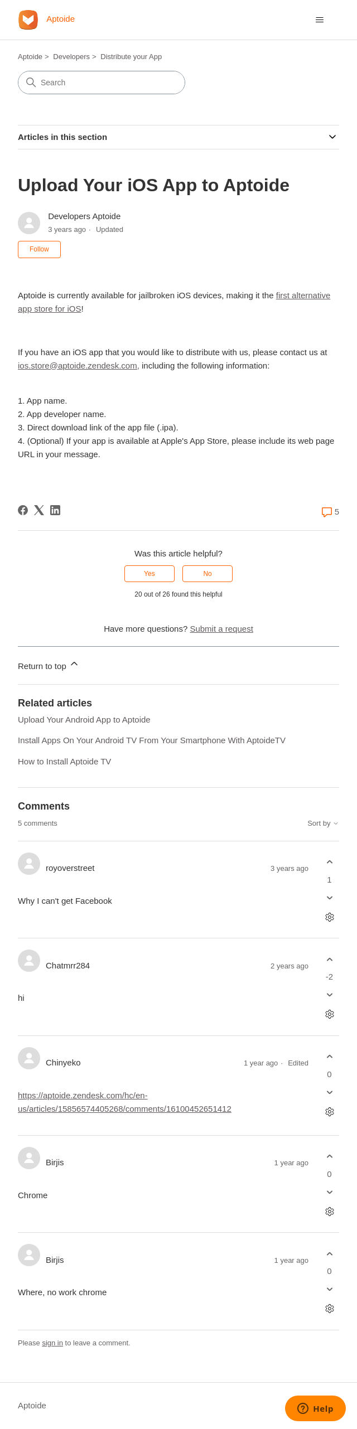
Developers (71, 56)
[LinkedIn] (55, 510)
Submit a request (221, 628)
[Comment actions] (329, 917)
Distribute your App (131, 56)
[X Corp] (39, 510)
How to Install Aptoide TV (64, 761)
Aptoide (30, 56)
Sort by (323, 823)
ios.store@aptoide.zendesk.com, (78, 365)
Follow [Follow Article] (39, 249)
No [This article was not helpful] (207, 574)
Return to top (49, 664)
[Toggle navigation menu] (319, 20)
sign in (52, 1343)
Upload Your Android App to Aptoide (84, 719)
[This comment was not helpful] (329, 897)
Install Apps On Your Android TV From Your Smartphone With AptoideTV (152, 740)
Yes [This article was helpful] (149, 574)
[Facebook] (23, 510)
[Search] (101, 82)
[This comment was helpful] (329, 862)
